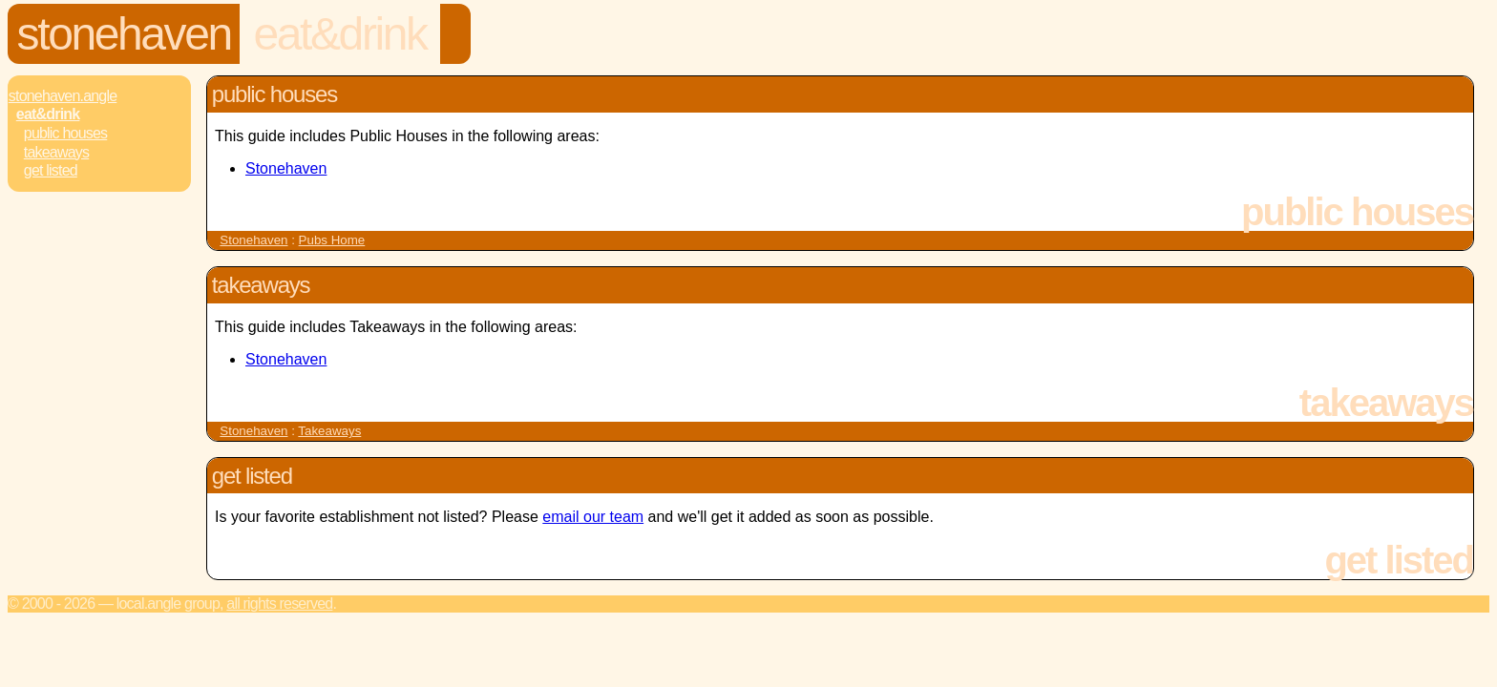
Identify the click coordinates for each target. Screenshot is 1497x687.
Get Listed (50, 170)
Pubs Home (332, 240)
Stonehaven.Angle (63, 96)
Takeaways (56, 152)
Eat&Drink (339, 34)
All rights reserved (279, 603)
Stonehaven (124, 34)
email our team (592, 517)
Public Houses (65, 133)
